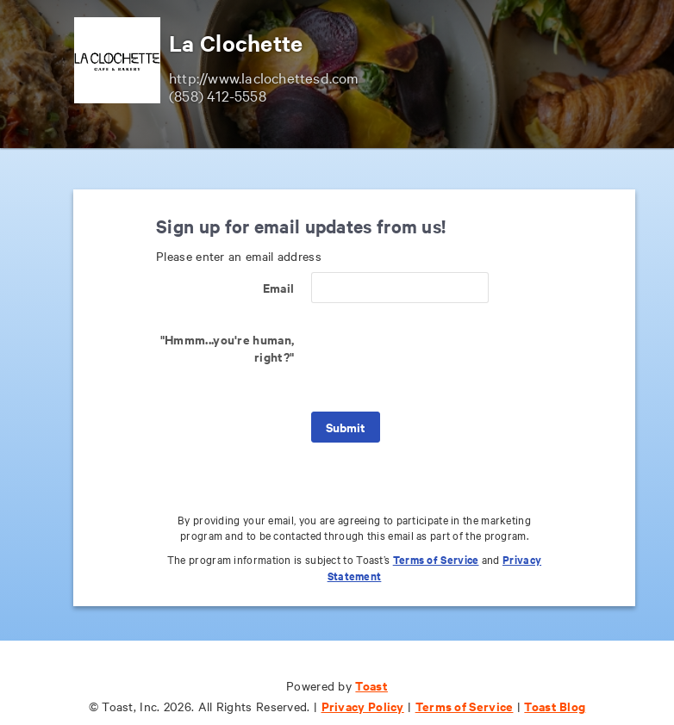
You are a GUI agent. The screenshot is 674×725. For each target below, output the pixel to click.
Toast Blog (554, 706)
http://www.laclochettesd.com (264, 77)
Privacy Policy (362, 706)
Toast (371, 685)
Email (279, 287)
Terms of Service (436, 559)
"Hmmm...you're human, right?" (227, 347)
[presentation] (442, 357)
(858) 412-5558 (217, 95)
